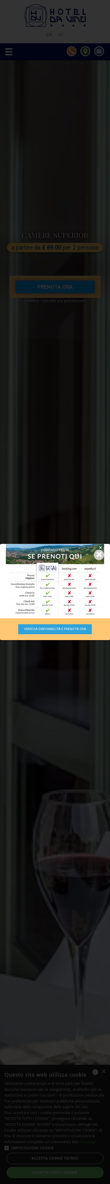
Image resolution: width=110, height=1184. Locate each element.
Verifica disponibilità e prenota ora (55, 629)
